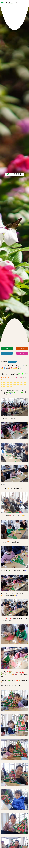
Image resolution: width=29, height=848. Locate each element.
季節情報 (22, 348)
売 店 (22, 353)
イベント (6, 353)
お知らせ (6, 348)
